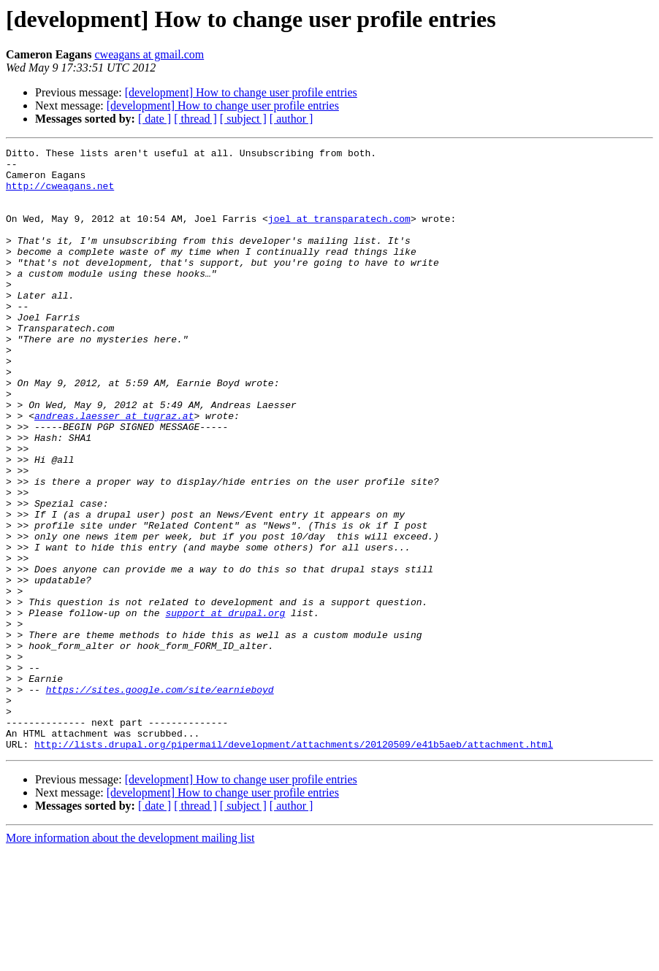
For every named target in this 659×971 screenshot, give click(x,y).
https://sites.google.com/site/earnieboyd (160, 798)
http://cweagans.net (60, 194)
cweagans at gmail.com (150, 54)
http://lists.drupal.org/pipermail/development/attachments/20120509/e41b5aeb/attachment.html (293, 864)
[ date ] (154, 118)
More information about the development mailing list (130, 958)
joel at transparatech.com (339, 233)
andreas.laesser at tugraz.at (114, 470)
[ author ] (291, 118)
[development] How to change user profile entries (241, 92)
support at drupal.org (225, 706)
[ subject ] (243, 118)
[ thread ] (195, 118)
